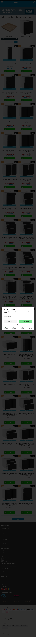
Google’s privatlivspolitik (7, 316)
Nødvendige (6, 328)
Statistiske (30, 328)
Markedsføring (14, 328)
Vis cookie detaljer (18, 324)
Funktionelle (22, 328)
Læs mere (5, 312)
